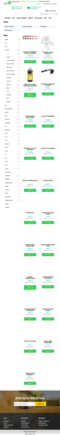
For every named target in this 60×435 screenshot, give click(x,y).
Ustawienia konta (25, 427)
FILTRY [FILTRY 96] (8, 91)
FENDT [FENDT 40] (6, 133)
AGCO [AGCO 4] (6, 46)
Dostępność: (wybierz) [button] (27, 26)
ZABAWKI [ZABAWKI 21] (6, 186)
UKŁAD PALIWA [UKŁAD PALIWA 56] (9, 67)
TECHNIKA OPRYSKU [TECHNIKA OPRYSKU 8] (9, 200)
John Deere (22, 1)
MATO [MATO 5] (6, 165)
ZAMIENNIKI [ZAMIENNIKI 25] (7, 179)
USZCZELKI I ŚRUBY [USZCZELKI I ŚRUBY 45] (10, 64)
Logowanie (23, 421)
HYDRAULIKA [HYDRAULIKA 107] (9, 95)
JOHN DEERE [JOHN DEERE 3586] (7, 50)
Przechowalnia (24, 425)
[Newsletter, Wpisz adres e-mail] (24, 404)
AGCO (37, 1)
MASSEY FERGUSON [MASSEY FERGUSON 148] (8, 109)
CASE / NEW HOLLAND (30, 1)
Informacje (6, 421)
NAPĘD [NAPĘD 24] (8, 98)
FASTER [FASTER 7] (6, 147)
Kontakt (5, 423)
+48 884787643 (18, 7)
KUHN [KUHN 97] (6, 116)
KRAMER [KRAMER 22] (6, 39)
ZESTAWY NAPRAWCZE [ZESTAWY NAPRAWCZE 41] (11, 60)
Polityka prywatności (8, 425)
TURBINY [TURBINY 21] (8, 57)
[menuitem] (7, 18)
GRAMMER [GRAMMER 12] (7, 144)
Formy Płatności (42, 423)
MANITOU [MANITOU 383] (7, 112)
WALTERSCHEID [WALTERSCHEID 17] (8, 197)
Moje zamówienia (25, 423)
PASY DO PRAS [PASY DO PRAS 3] (8, 172)
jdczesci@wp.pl (34, 8)
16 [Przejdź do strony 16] (53, 389)
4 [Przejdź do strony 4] (46, 389)
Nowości (7, 204)
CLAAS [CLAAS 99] (6, 140)
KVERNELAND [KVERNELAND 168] (7, 130)
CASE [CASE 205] (6, 105)
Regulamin (6, 427)
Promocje (7, 207)
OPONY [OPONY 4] (6, 151)
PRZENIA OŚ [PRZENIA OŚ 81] (9, 77)
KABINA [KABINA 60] (8, 88)
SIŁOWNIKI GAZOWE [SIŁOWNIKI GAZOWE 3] (8, 182)
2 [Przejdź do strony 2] (42, 389)
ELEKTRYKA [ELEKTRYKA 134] (9, 84)
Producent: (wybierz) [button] (9, 26)
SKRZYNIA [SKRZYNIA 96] (8, 81)
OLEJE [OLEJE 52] (6, 126)
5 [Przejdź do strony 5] (48, 389)
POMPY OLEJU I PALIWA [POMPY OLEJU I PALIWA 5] (11, 74)
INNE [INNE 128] (6, 158)
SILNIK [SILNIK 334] (8, 53)
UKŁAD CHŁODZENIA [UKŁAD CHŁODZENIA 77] (10, 71)
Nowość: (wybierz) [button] (8, 30)
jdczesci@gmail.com (35, 7)
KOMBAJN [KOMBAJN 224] (8, 102)
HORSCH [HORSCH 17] (6, 168)
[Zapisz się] (40, 404)
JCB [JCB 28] (5, 154)
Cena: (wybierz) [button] (43, 26)
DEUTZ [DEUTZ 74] (6, 137)
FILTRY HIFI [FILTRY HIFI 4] (7, 190)
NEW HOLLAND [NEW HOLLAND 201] (7, 123)
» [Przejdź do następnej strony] (55, 389)
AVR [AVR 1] (5, 43)
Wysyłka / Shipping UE (44, 421)
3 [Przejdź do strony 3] (44, 389)
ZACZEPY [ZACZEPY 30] (7, 161)
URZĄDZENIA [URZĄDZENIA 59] (7, 175)
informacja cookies (43, 425)
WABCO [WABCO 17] (6, 193)
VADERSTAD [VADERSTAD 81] (7, 119)
